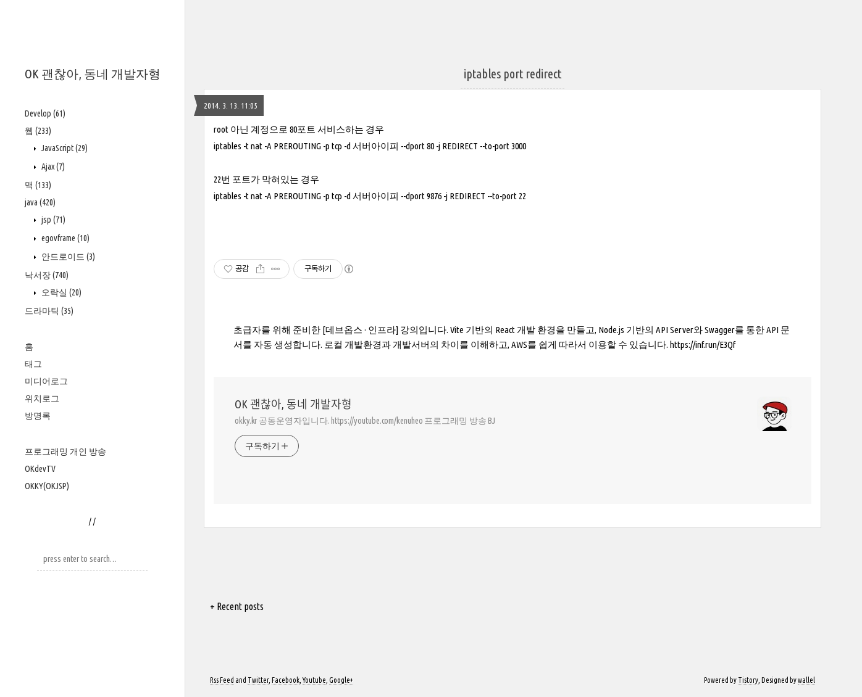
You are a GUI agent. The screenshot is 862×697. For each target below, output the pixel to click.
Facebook (285, 680)
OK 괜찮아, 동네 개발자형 (93, 74)
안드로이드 (67, 257)
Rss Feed (222, 680)
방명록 (38, 416)
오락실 (61, 292)
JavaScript (64, 148)
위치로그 (42, 398)
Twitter (258, 680)
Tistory (748, 680)
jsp (52, 220)
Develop (45, 113)
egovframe (65, 238)
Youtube (314, 680)
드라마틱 (49, 311)
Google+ (341, 680)
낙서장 (47, 275)
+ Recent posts (237, 606)
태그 (33, 364)
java (40, 202)
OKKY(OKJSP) (47, 486)
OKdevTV (40, 469)
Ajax (52, 166)
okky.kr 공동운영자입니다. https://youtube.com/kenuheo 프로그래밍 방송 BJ (365, 421)
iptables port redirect (512, 74)
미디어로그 (46, 381)
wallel (806, 680)
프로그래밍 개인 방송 (65, 451)
